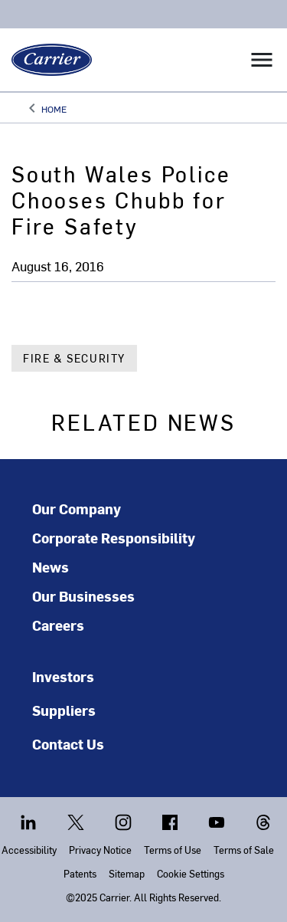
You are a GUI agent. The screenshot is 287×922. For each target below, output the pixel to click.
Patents (80, 873)
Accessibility (29, 849)
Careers (58, 625)
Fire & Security (74, 358)
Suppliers (64, 710)
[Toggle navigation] (261, 60)
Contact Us (68, 743)
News (50, 567)
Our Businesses (83, 596)
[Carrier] (46, 60)
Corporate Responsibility (113, 538)
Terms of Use (172, 849)
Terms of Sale (244, 849)
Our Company (76, 509)
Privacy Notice (100, 849)
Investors (63, 676)
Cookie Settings (190, 873)
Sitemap (127, 873)
